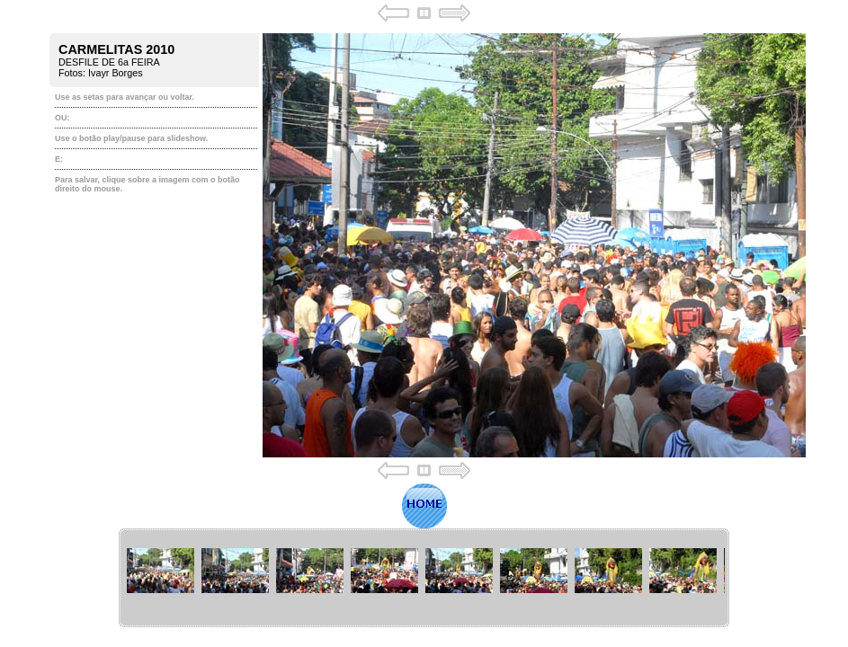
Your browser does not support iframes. (424, 241)
